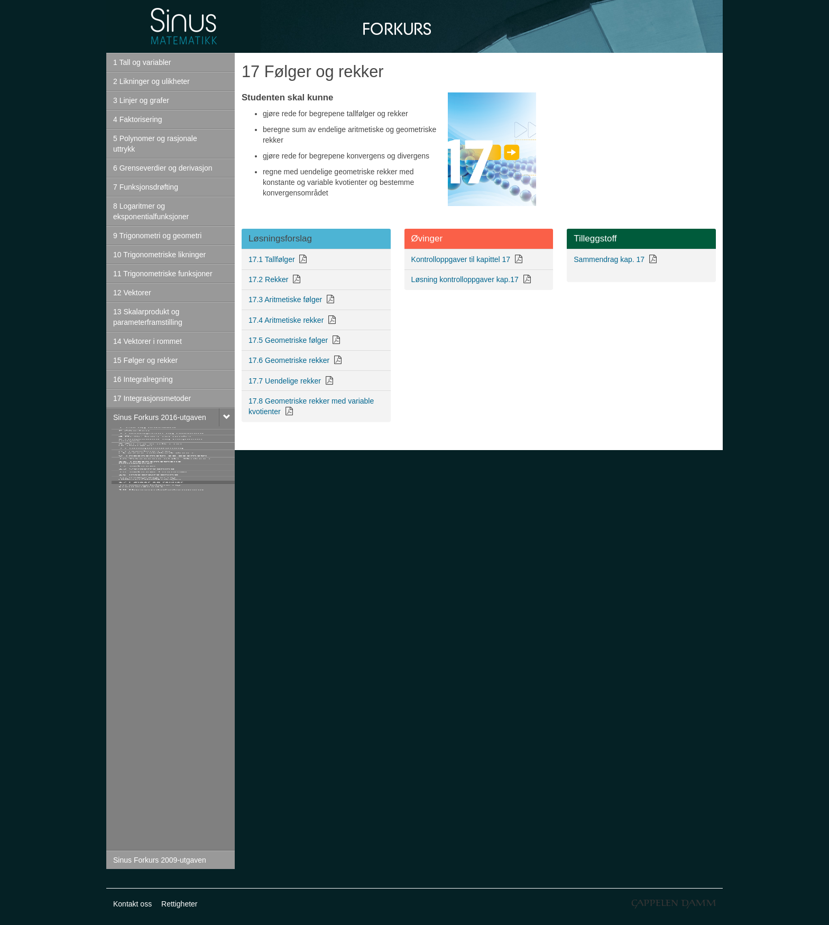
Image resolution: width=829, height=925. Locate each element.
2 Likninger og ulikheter (151, 81)
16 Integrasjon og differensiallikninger (150, 768)
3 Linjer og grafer (141, 100)
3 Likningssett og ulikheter (161, 473)
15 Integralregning (148, 744)
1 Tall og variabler (142, 62)
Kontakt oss (132, 904)
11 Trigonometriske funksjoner (163, 273)
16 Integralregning (143, 379)
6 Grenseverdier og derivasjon (163, 168)
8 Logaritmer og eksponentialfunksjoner (151, 211)
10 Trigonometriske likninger (159, 254)
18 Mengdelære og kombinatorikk (149, 816)
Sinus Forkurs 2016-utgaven (159, 417)
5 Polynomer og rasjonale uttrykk (155, 143)
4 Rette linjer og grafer (155, 492)
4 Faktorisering (137, 119)
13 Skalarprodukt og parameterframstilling (147, 316)
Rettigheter (179, 904)
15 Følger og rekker (145, 360)
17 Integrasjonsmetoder (152, 398)
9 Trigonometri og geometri (157, 235)
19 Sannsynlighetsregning (161, 841)
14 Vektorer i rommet (147, 341)
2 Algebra (134, 454)
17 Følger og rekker (150, 792)
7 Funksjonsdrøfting (145, 187)
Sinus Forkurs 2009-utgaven (159, 860)
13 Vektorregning (146, 706)
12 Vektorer (132, 292)
